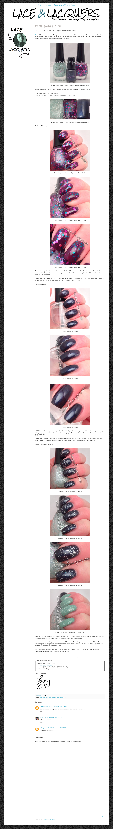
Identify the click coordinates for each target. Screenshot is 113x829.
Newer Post (39, 817)
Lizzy (41, 717)
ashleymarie (43, 728)
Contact (47, 5)
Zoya (65, 697)
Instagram (50, 665)
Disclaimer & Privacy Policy (64, 5)
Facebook (43, 665)
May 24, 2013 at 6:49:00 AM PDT (57, 728)
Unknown (43, 706)
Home (39, 5)
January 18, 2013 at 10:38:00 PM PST (54, 717)
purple (61, 697)
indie (47, 697)
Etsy (38, 665)
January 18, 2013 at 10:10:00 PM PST (56, 706)
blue (41, 697)
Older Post (101, 817)
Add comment (40, 737)
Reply (41, 711)
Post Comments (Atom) (49, 820)
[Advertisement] (70, 801)
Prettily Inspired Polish (54, 697)
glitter (43, 697)
